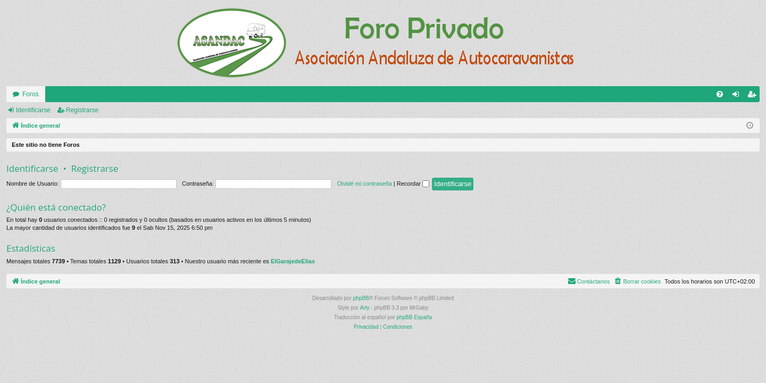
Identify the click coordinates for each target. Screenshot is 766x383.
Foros (30, 94)
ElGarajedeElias (293, 261)
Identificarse (33, 110)
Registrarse (82, 110)
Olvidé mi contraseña (364, 183)
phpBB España (414, 317)
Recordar (413, 183)
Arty (365, 308)
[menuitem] (720, 94)
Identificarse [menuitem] (738, 96)
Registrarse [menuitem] (754, 96)
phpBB (361, 298)
